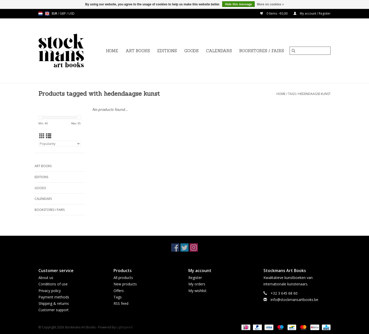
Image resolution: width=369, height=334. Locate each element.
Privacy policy (49, 290)
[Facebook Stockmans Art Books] (175, 247)
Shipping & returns (53, 303)
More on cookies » (270, 4)
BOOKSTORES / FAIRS (261, 50)
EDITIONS (167, 50)
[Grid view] (42, 135)
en (47, 14)
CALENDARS (219, 50)
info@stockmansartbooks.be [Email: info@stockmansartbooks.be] (294, 299)
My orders (196, 284)
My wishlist (197, 290)
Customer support (53, 309)
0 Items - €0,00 (274, 13)
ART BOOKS (138, 50)
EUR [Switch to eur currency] (55, 13)
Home (112, 50)
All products (123, 277)
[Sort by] (59, 143)
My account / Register (312, 13)
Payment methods (53, 297)
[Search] (310, 51)
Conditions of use (53, 284)
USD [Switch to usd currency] (71, 13)
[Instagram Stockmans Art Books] (194, 247)
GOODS (191, 50)
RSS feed (121, 303)
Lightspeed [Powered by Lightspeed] (124, 327)
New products (125, 284)
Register (195, 277)
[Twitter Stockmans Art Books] (184, 247)
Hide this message (238, 4)
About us (45, 277)
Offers (119, 290)
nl (40, 14)
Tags (292, 94)
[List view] (48, 135)
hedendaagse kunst (314, 94)
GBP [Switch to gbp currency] (63, 13)
